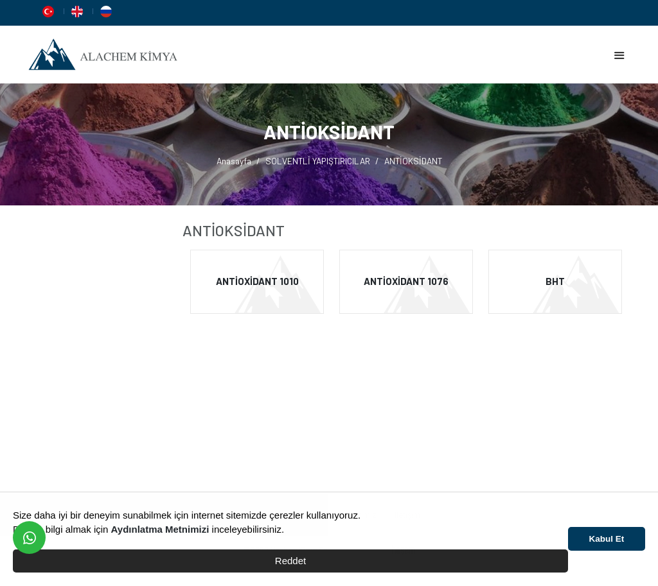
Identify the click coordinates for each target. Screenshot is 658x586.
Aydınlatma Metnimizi (160, 529)
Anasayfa (234, 160)
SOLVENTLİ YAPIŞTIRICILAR (317, 160)
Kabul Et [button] (607, 539)
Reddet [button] (290, 560)
